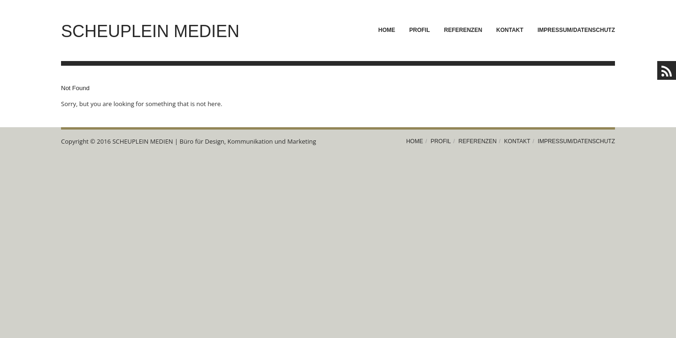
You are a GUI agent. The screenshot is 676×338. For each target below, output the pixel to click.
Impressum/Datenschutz (576, 30)
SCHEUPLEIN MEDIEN (150, 31)
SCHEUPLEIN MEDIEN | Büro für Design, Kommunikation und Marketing (214, 141)
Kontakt (509, 30)
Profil (419, 30)
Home (386, 30)
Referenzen (463, 30)
